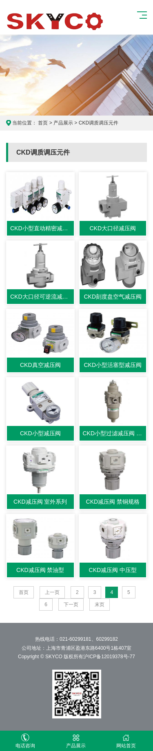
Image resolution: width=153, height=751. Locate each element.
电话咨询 (25, 741)
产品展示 (63, 123)
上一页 (52, 592)
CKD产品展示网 (55, 20)
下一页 (71, 604)
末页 (99, 604)
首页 (43, 123)
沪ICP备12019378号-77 (109, 656)
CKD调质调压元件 (98, 123)
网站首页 (126, 741)
